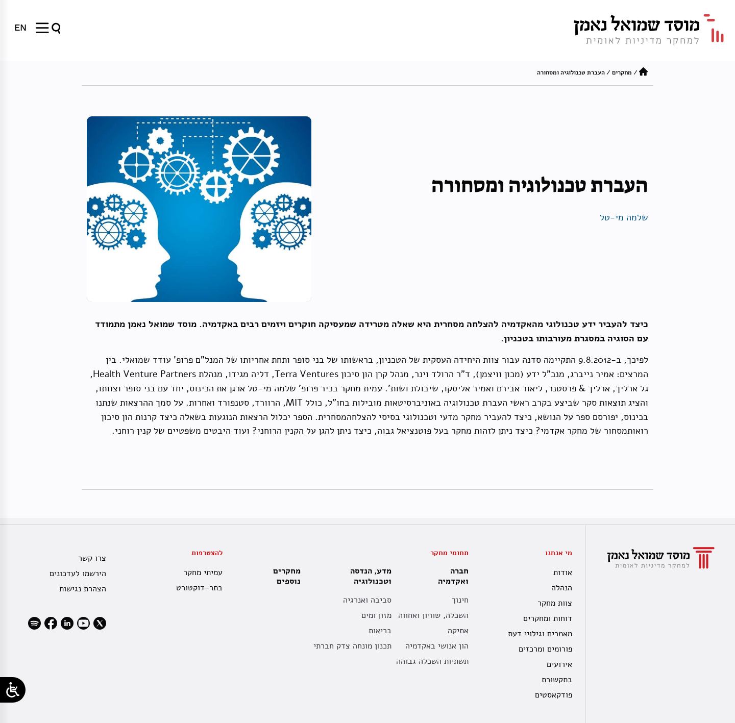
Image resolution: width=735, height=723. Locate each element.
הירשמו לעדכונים (78, 573)
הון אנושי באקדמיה (437, 646)
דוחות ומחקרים (547, 618)
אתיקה (458, 630)
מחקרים (622, 72)
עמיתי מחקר (203, 572)
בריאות (380, 630)
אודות (562, 572)
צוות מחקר (554, 603)
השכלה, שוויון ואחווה (433, 615)
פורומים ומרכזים (545, 649)
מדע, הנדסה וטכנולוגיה (368, 576)
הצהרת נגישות (82, 588)
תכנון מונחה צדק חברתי (352, 646)
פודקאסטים (553, 695)
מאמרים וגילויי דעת (540, 633)
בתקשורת (557, 679)
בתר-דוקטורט (199, 587)
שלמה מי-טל (624, 217)
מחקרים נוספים (287, 576)
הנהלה (561, 587)
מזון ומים (376, 615)
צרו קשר (92, 558)
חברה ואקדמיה (451, 576)
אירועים (559, 664)
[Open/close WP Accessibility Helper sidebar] (13, 690)
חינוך (460, 600)
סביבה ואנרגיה (367, 600)
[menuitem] (20, 27)
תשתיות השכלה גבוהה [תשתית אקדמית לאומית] (432, 661)
